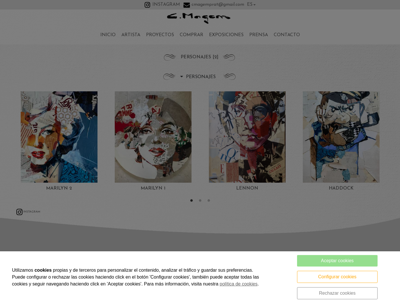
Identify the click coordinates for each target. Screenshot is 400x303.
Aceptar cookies (337, 260)
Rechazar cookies (337, 293)
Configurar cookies (337, 276)
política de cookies (239, 283)
